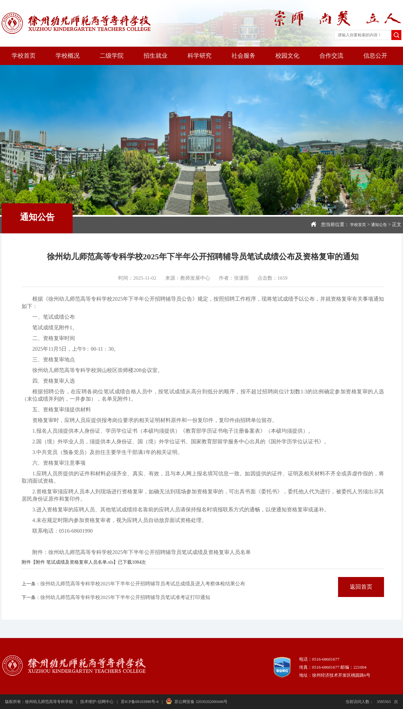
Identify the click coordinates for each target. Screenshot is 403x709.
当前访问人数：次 (371, 702)
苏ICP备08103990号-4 (140, 701)
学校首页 (24, 55)
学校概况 (68, 55)
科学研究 (199, 55)
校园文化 (287, 55)
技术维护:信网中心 (96, 701)
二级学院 (112, 55)
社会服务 (243, 55)
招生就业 (156, 55)
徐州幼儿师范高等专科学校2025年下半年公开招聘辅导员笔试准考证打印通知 (125, 597)
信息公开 (375, 55)
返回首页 (361, 587)
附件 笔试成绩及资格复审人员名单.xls (74, 562)
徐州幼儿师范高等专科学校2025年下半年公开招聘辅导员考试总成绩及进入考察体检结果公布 (142, 583)
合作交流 (331, 55)
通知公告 (379, 224)
